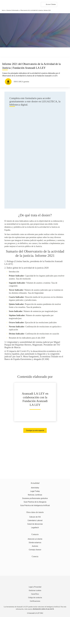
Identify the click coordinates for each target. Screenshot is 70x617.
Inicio (3, 10)
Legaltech (35, 527)
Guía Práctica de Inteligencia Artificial (35, 505)
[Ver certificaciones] (35, 570)
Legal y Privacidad (35, 587)
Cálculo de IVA (35, 517)
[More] (60, 4)
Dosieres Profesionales (13, 10)
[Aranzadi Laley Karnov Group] (9, 4)
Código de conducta (35, 597)
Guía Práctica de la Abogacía (35, 502)
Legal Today (35, 491)
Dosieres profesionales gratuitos (35, 498)
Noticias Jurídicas (35, 495)
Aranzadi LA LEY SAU (35, 613)
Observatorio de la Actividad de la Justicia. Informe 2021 (35, 10)
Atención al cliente (35, 539)
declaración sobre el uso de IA (43, 609)
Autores (35, 546)
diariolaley (35, 488)
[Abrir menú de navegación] (66, 4)
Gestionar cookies (35, 590)
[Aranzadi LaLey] (35, 581)
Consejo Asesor (35, 550)
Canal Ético (35, 594)
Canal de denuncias (35, 524)
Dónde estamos (35, 542)
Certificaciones (35, 601)
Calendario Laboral (35, 520)
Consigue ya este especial (35, 430)
